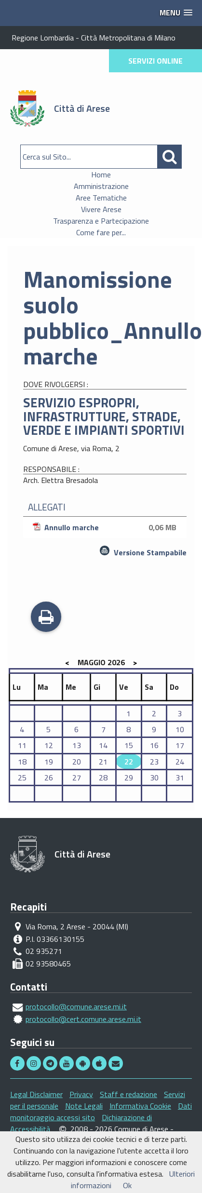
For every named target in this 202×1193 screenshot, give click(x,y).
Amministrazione (101, 186)
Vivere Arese (101, 209)
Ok (127, 1185)
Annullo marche (106, 527)
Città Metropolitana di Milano (128, 37)
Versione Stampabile (150, 552)
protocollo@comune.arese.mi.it (76, 1006)
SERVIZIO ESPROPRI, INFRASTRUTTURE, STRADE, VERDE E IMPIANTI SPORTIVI (104, 416)
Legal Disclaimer (36, 1094)
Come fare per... (101, 232)
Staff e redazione (128, 1094)
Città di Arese (82, 108)
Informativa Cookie (140, 1106)
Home (101, 174)
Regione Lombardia (43, 37)
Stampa (46, 618)
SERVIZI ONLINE (155, 61)
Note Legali (84, 1106)
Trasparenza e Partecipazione (101, 221)
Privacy (81, 1094)
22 (128, 761)
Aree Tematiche (101, 197)
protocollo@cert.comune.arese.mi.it (83, 1019)
